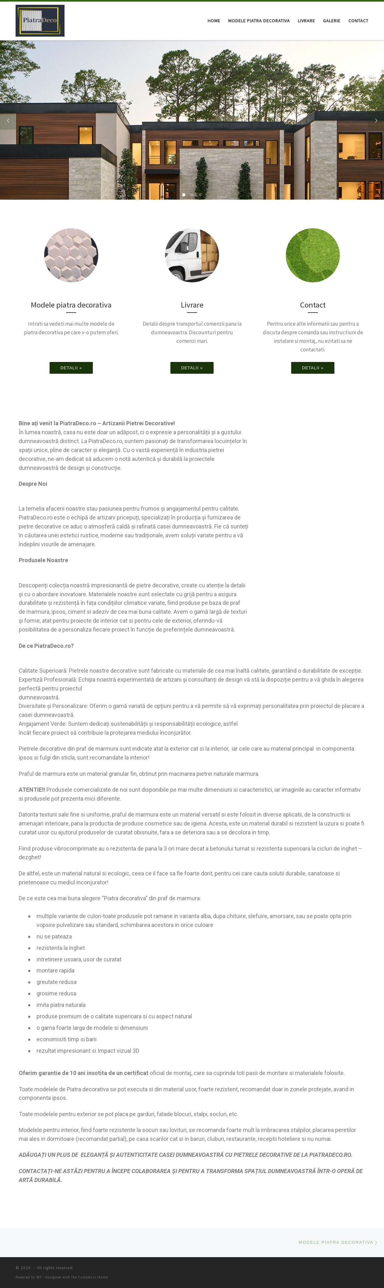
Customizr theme (93, 1277)
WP (39, 1277)
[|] (40, 19)
